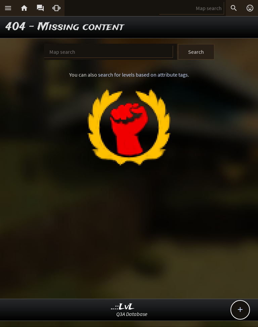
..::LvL (123, 307)
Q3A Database (131, 314)
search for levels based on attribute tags (143, 74)
